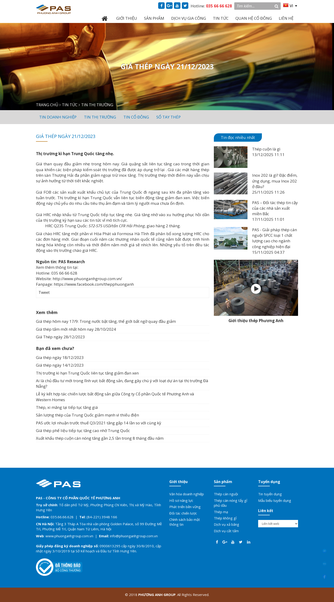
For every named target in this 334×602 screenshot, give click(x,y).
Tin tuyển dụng (270, 494)
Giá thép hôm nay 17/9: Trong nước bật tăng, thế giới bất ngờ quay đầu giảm (106, 321)
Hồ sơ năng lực (181, 500)
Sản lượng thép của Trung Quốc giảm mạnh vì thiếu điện (87, 415)
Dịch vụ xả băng (226, 524)
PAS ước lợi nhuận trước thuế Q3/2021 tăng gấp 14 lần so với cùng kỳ (98, 423)
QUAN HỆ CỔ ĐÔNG (253, 18)
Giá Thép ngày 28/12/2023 (60, 336)
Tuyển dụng (269, 481)
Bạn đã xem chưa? (55, 348)
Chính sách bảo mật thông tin (184, 522)
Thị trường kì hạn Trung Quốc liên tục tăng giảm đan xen (87, 373)
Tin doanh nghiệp (58, 117)
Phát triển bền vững (185, 506)
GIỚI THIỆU (126, 18)
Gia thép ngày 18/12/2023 (60, 357)
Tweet (44, 292)
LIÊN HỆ (286, 18)
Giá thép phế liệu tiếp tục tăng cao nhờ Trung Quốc (83, 430)
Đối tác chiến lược (183, 513)
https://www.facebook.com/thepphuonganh (94, 284)
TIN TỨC (220, 18)
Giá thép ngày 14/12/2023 (60, 365)
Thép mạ (221, 511)
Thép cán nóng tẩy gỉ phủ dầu (230, 503)
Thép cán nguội (226, 494)
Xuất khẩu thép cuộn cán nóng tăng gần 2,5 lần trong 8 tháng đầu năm (100, 438)
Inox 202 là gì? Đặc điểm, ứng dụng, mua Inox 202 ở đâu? (274, 181)
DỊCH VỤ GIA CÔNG (188, 18)
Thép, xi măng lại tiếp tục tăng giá (67, 407)
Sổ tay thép (168, 117)
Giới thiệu (178, 481)
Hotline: (211, 6)
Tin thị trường (100, 117)
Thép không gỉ (225, 518)
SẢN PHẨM (154, 18)
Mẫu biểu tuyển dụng (274, 500)
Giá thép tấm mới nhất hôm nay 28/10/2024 (76, 329)
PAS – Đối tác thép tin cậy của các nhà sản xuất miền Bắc (275, 208)
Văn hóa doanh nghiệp (186, 494)
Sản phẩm (223, 481)
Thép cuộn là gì (266, 149)
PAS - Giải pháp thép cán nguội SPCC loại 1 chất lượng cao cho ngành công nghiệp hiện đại (274, 238)
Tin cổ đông (136, 117)
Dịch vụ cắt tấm (226, 530)
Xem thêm (47, 312)
